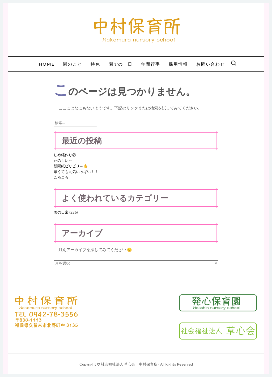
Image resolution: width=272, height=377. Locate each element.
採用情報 (178, 63)
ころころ (61, 177)
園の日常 (61, 212)
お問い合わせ (210, 63)
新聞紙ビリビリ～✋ (71, 166)
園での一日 (121, 63)
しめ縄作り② (65, 155)
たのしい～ (63, 160)
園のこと (72, 63)
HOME (46, 63)
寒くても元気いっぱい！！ (76, 171)
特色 (95, 63)
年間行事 (150, 63)
